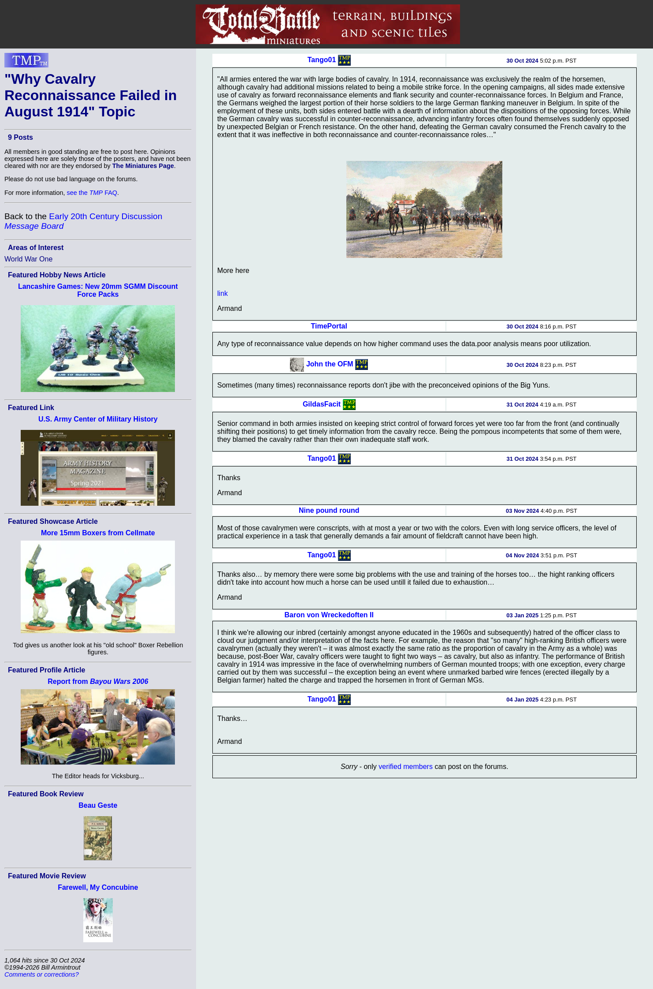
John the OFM (329, 364)
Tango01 (322, 59)
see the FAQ (92, 192)
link (222, 293)
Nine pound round (329, 510)
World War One (28, 259)
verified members (405, 766)
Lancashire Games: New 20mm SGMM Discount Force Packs (98, 290)
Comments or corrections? (41, 974)
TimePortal (329, 326)
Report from (98, 681)
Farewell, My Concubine (98, 887)
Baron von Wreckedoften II (329, 615)
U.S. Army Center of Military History (98, 419)
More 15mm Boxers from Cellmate (98, 533)
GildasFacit (322, 403)
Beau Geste (97, 805)
